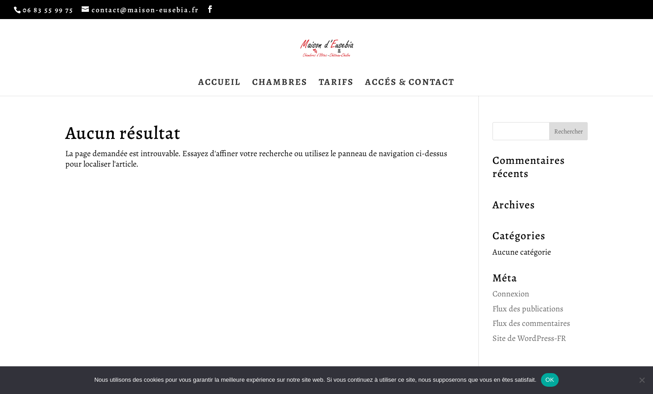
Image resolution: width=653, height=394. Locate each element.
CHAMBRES (279, 83)
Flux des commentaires (531, 323)
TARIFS (336, 83)
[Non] (641, 379)
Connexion (510, 293)
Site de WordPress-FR (529, 338)
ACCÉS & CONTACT (409, 83)
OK (550, 379)
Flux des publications (527, 308)
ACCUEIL (219, 83)
